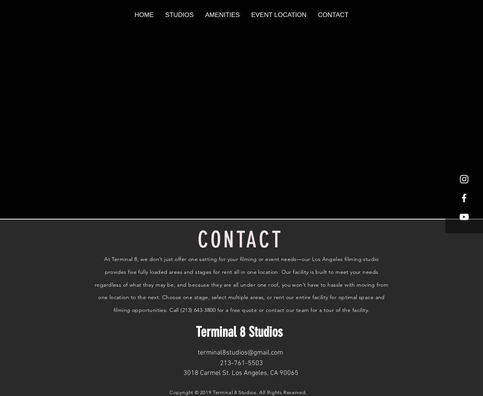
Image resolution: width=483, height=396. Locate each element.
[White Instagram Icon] (464, 179)
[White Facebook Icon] (464, 198)
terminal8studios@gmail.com (240, 353)
